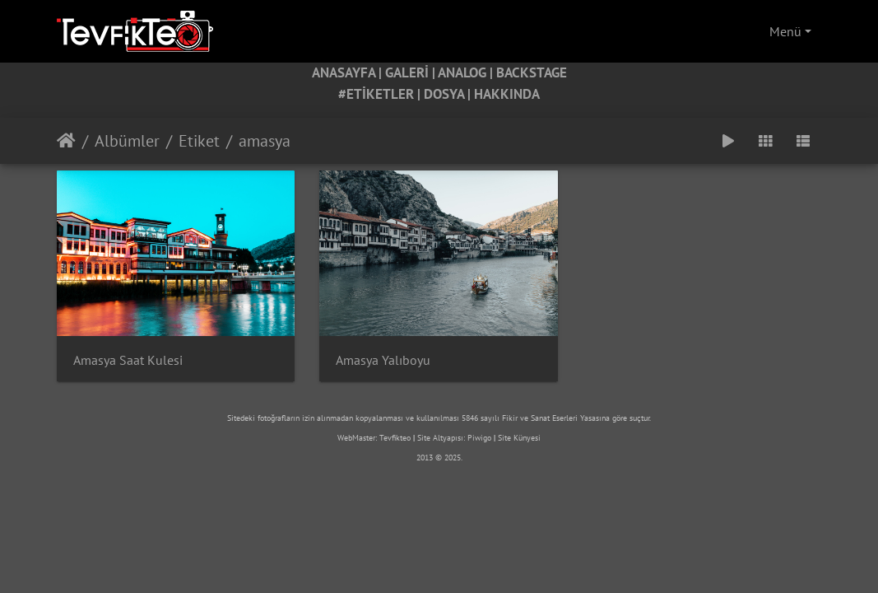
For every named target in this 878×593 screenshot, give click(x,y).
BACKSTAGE (531, 72)
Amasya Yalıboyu (383, 360)
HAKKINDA (507, 94)
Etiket (199, 141)
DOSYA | (449, 94)
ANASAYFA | (348, 72)
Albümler (127, 141)
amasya (264, 141)
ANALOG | (467, 72)
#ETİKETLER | (381, 94)
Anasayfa (66, 140)
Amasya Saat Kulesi (128, 360)
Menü (785, 31)
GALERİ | (411, 72)
